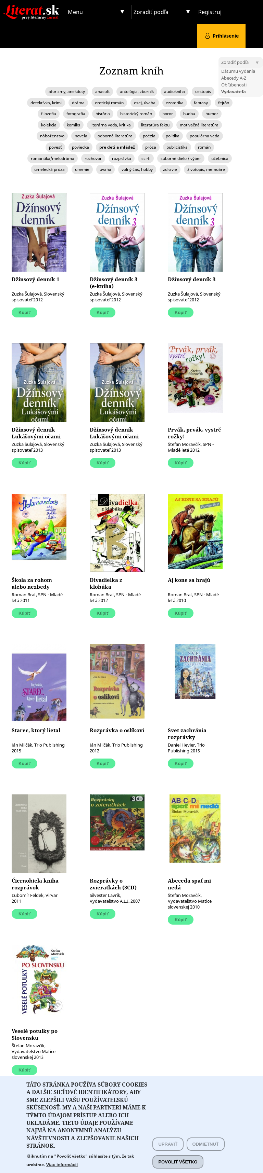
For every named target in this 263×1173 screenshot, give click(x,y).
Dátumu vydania (238, 71)
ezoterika (175, 103)
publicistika (177, 147)
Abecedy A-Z (233, 78)
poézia (149, 136)
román (204, 147)
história (103, 114)
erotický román (109, 103)
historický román (136, 114)
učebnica (219, 158)
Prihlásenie (226, 35)
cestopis (203, 91)
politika (172, 136)
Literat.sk (33, 6)
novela (81, 136)
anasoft (102, 91)
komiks (73, 125)
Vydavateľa (233, 91)
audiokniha (174, 91)
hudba (189, 114)
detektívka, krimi (46, 103)
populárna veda (205, 136)
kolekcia (49, 125)
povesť (55, 147)
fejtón (223, 103)
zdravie (170, 169)
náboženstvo (52, 136)
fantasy (201, 103)
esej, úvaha (144, 103)
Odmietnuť (205, 1155)
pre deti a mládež (117, 147)
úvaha (105, 169)
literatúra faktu (155, 125)
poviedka (80, 147)
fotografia (75, 114)
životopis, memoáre (206, 169)
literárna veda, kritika (110, 125)
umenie (82, 169)
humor (211, 114)
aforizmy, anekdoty (67, 91)
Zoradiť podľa (151, 12)
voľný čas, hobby (137, 169)
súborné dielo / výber (181, 158)
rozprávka (121, 158)
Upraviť (167, 1155)
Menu (75, 12)
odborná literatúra (115, 136)
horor (167, 114)
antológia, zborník (137, 91)
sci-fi (145, 158)
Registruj (210, 12)
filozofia (48, 114)
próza (150, 147)
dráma (78, 103)
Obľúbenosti (234, 85)
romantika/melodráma (52, 158)
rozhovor (93, 158)
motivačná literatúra (199, 125)
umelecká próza (49, 169)
